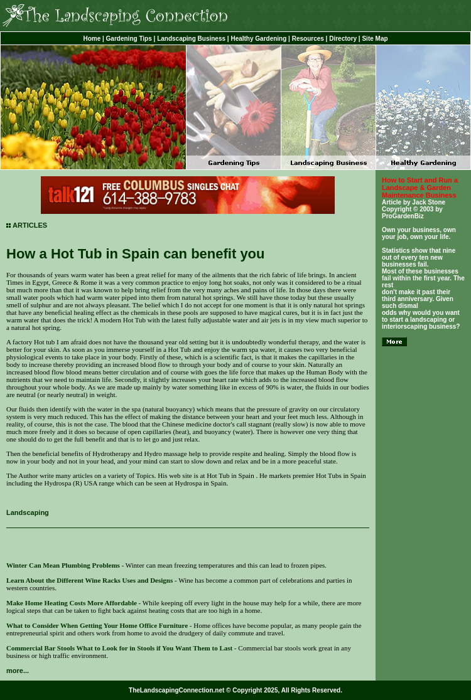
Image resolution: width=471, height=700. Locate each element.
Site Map (374, 38)
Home (91, 38)
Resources (308, 38)
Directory (343, 38)
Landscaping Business (191, 38)
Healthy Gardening (258, 38)
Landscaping (27, 512)
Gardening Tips (129, 38)
